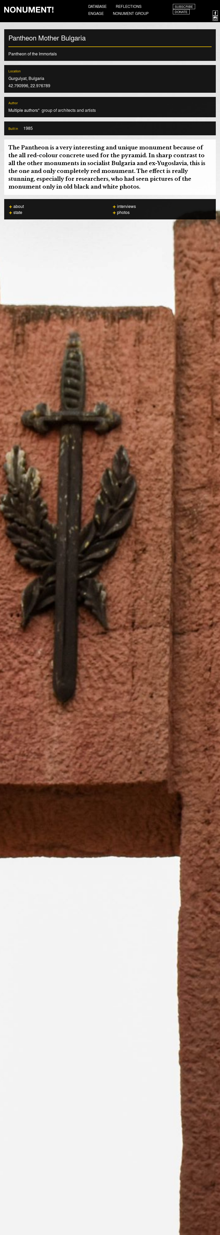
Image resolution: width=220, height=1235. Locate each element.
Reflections (128, 6)
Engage (96, 13)
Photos (123, 212)
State (17, 212)
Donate (181, 11)
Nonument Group (130, 13)
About (18, 206)
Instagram (215, 18)
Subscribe (184, 6)
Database (97, 6)
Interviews (126, 206)
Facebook (215, 13)
